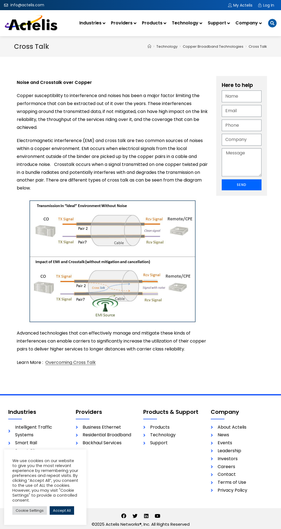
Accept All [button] (62, 510)
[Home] (149, 46)
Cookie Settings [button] (30, 510)
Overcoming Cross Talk (70, 362)
